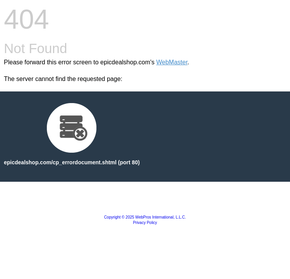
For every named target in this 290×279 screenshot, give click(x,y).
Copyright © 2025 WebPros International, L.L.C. (145, 217)
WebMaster (171, 62)
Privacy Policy (145, 222)
